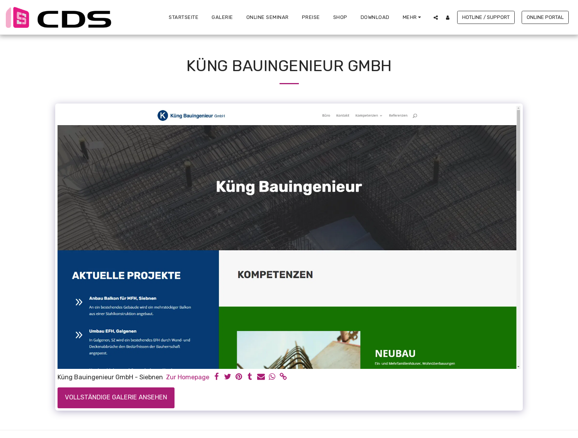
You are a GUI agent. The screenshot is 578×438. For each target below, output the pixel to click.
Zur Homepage (187, 377)
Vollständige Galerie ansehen (116, 397)
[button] (435, 17)
